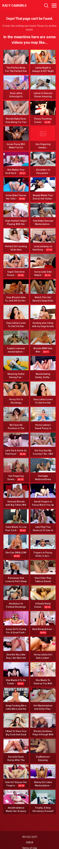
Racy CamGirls (14, 5)
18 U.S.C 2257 (29, 836)
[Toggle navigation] (54, 5)
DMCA (29, 842)
